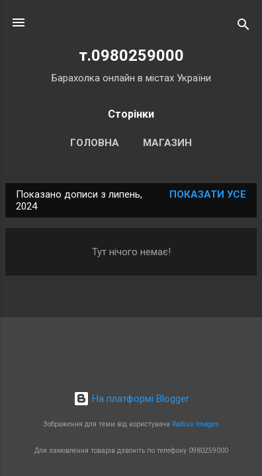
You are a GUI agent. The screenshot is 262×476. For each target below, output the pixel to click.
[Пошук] (243, 27)
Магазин (167, 143)
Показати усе (207, 194)
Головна (94, 143)
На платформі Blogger (131, 399)
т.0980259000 (131, 55)
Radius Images (195, 424)
